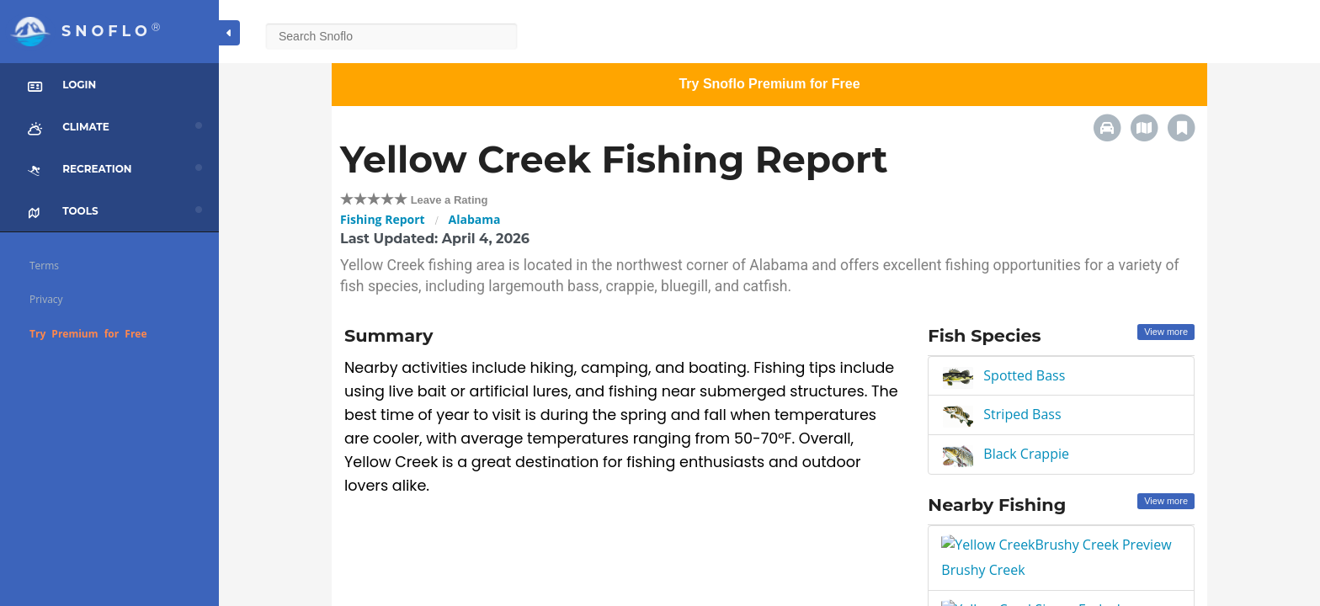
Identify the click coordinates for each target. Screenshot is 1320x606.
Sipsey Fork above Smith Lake (1035, 588)
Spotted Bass (1024, 375)
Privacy (46, 299)
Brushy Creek (984, 545)
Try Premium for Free (88, 334)
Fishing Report (382, 219)
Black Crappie (1026, 453)
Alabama (475, 219)
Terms (44, 265)
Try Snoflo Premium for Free (769, 84)
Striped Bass (1022, 414)
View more (1166, 332)
